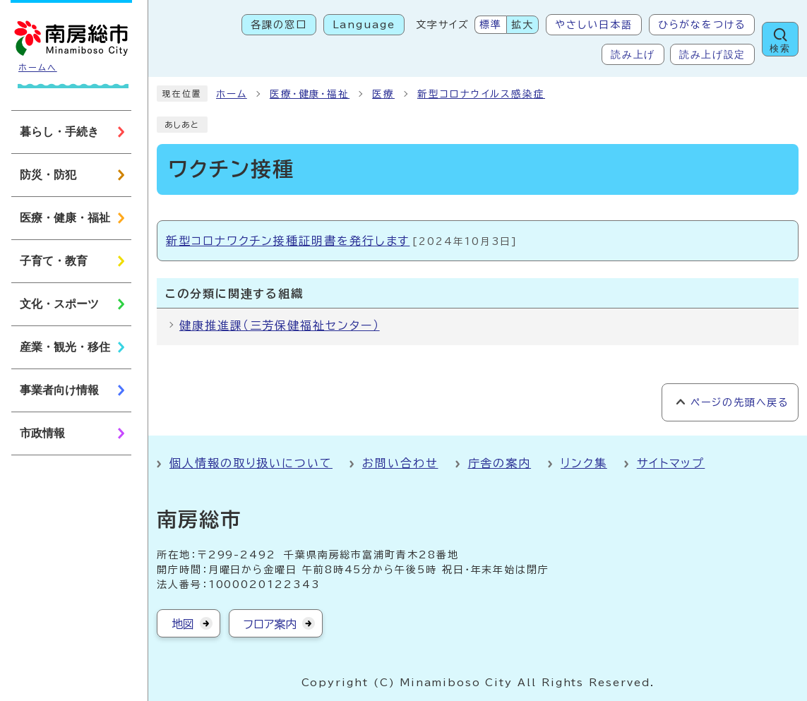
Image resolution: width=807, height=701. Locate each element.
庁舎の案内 (500, 463)
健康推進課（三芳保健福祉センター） (279, 325)
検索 (780, 48)
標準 (490, 25)
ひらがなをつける (702, 25)
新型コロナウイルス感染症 (481, 94)
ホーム (231, 94)
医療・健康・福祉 (309, 94)
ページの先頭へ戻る (740, 402)
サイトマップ (671, 463)
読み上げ (633, 54)
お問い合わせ (400, 463)
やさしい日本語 (593, 25)
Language (364, 25)
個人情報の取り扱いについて (251, 463)
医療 (383, 94)
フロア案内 (270, 624)
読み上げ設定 (712, 54)
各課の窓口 (279, 25)
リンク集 (584, 463)
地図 (183, 624)
